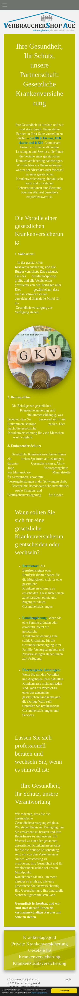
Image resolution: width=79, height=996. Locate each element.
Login (68, 979)
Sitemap (33, 979)
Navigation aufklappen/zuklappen (39, 5)
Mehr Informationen (39, 993)
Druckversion (17, 979)
